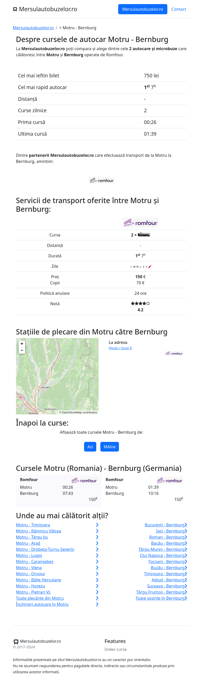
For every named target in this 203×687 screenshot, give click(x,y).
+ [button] (22, 344)
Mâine (110, 447)
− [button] (22, 350)
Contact (178, 9)
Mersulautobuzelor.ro (142, 9)
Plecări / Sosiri (120, 348)
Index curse (116, 649)
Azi (90, 447)
